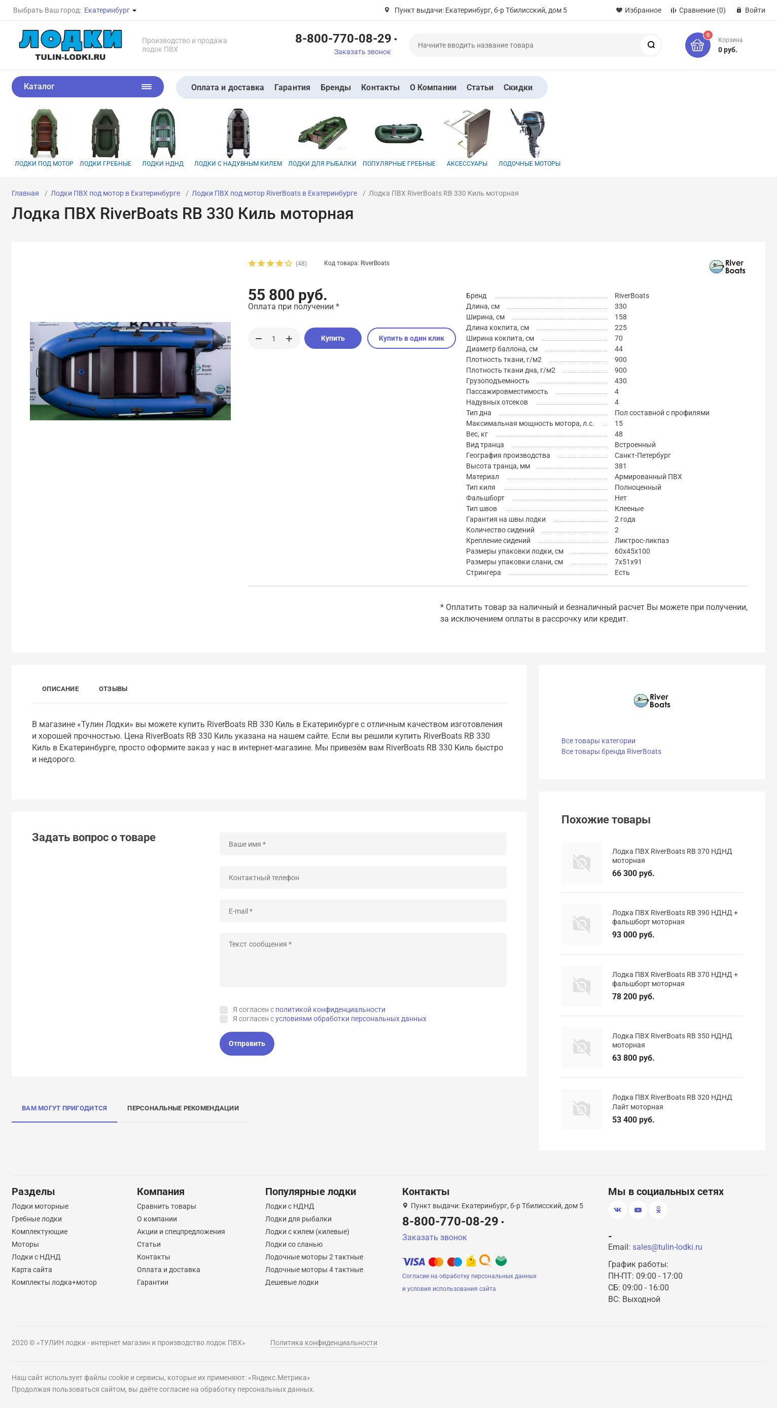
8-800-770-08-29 (343, 38)
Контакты (380, 87)
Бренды (336, 87)
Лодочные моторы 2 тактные (314, 1257)
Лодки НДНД (162, 137)
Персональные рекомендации (183, 1108)
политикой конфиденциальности (330, 1009)
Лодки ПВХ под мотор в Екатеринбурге (115, 193)
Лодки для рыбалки (322, 137)
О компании (157, 1219)
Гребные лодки (37, 1219)
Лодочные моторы (529, 137)
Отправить (247, 1043)
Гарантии (152, 1282)
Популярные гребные (399, 137)
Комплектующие (39, 1232)
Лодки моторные (40, 1206)
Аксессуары (467, 137)
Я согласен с (309, 1009)
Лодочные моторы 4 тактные (314, 1270)
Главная (25, 193)
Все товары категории (598, 741)
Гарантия (292, 87)
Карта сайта (32, 1270)
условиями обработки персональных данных (351, 1019)
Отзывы (113, 689)
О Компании (433, 87)
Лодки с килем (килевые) (307, 1232)
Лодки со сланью (294, 1244)
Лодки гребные (105, 137)
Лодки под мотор (44, 137)
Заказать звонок (362, 52)
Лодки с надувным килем (238, 137)
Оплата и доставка (227, 87)
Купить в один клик (411, 338)
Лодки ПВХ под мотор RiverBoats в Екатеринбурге (274, 193)
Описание (60, 689)
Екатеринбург (107, 10)
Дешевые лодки (292, 1282)
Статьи (480, 87)
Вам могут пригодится (64, 1108)
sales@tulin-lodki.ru (667, 1247)
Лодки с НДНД (36, 1257)
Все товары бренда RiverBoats (611, 751)
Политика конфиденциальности (323, 1343)
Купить (333, 338)
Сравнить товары (166, 1206)
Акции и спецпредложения (181, 1232)
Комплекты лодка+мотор (54, 1282)
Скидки (518, 87)
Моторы (25, 1244)
